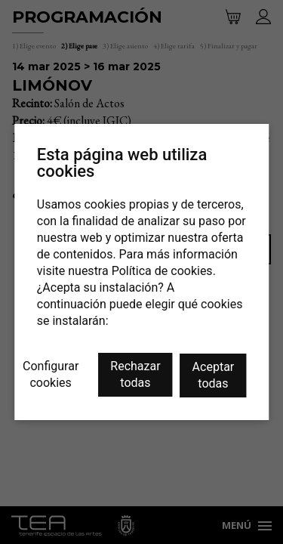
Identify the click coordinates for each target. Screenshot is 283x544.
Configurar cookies (50, 374)
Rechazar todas (135, 374)
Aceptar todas (213, 375)
